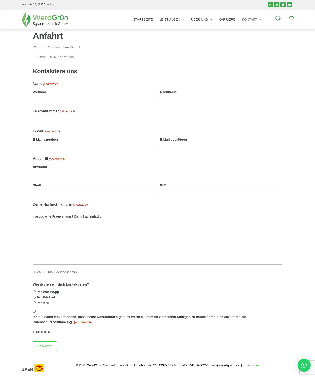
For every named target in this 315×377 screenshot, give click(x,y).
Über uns (199, 19)
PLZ (163, 185)
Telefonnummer (54, 111)
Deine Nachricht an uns (61, 204)
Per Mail (43, 303)
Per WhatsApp (48, 292)
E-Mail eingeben (45, 139)
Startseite (142, 19)
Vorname (40, 92)
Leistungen (169, 19)
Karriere (227, 19)
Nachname (168, 92)
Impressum (251, 365)
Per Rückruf (46, 297)
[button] (304, 365)
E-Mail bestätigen (173, 139)
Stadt (37, 185)
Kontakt (249, 19)
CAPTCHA (41, 332)
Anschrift (40, 167)
